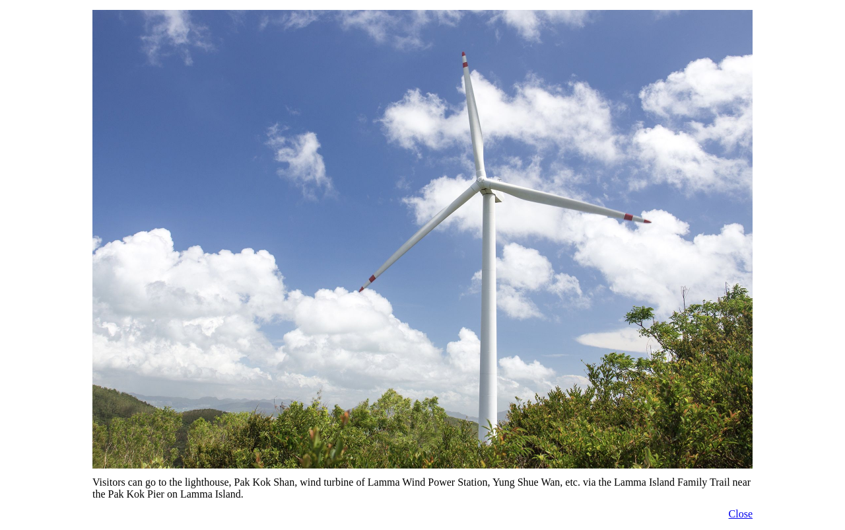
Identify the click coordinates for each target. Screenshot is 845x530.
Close (741, 513)
